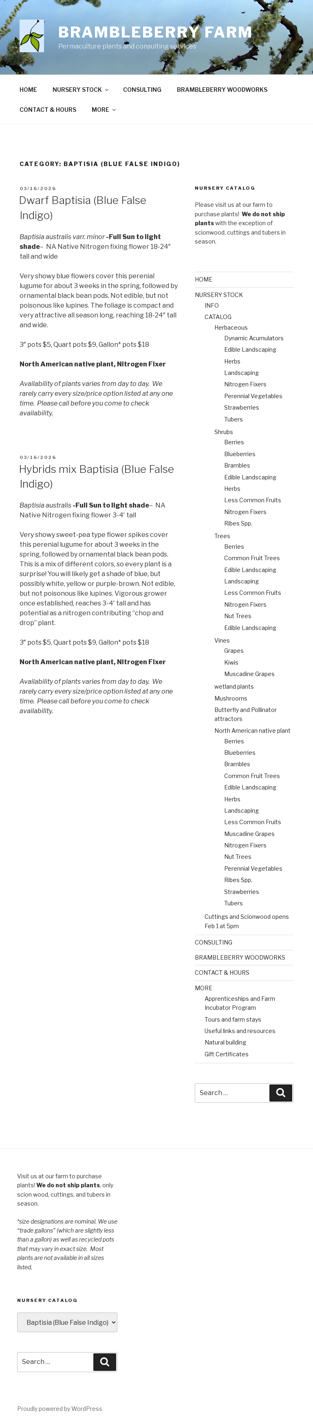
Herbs (232, 361)
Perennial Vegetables (253, 395)
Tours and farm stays (233, 1019)
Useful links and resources (240, 1030)
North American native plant (252, 730)
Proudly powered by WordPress (59, 1408)
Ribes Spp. (238, 523)
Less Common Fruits (252, 500)
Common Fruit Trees (252, 557)
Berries (234, 442)
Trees (222, 535)
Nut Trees (237, 615)
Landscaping (241, 372)
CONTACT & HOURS (48, 109)
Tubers (233, 419)
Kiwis (231, 662)
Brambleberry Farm (155, 32)
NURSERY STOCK (81, 89)
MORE (104, 109)
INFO (212, 305)
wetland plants (234, 686)
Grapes (234, 650)
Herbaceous (231, 327)
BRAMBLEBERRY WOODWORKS (222, 89)
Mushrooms (230, 698)
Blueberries (240, 453)
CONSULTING (142, 89)
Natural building (225, 1042)
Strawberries (241, 407)
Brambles (237, 465)
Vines (222, 640)
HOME (28, 89)
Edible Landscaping (250, 349)
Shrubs (223, 431)
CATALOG (218, 316)
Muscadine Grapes (249, 673)
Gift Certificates (227, 1054)
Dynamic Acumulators (254, 338)
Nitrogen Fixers (245, 384)
